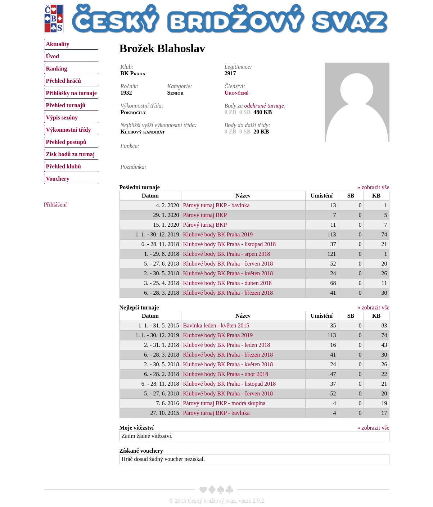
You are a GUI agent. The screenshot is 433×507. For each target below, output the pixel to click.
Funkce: (130, 146)
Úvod (52, 56)
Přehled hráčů (63, 81)
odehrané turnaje (264, 106)
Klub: (127, 67)
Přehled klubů (63, 166)
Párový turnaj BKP (205, 215)
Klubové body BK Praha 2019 (218, 234)
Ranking (56, 68)
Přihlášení (55, 205)
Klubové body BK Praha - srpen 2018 (226, 254)
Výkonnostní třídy (68, 130)
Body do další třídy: (247, 125)
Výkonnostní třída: (142, 106)
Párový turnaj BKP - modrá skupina (224, 403)
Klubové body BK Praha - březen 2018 (228, 293)
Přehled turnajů (66, 105)
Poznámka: (133, 167)
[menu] (71, 110)
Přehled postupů (66, 142)
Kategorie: (179, 86)
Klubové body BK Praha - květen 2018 (228, 273)
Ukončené (236, 93)
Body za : (255, 106)
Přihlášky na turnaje (71, 93)
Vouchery (57, 179)
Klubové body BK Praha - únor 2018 (225, 374)
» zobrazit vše (373, 187)
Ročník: (130, 86)
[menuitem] (71, 44)
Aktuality (57, 44)
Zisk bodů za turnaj (70, 154)
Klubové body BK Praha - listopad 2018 (229, 244)
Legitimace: (238, 67)
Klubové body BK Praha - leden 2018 (226, 345)
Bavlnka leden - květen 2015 (216, 325)
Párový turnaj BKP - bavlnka (216, 205)
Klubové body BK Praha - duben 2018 (227, 283)
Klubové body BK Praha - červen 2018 (228, 264)
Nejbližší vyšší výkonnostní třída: (159, 125)
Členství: (234, 86)
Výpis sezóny (62, 117)
